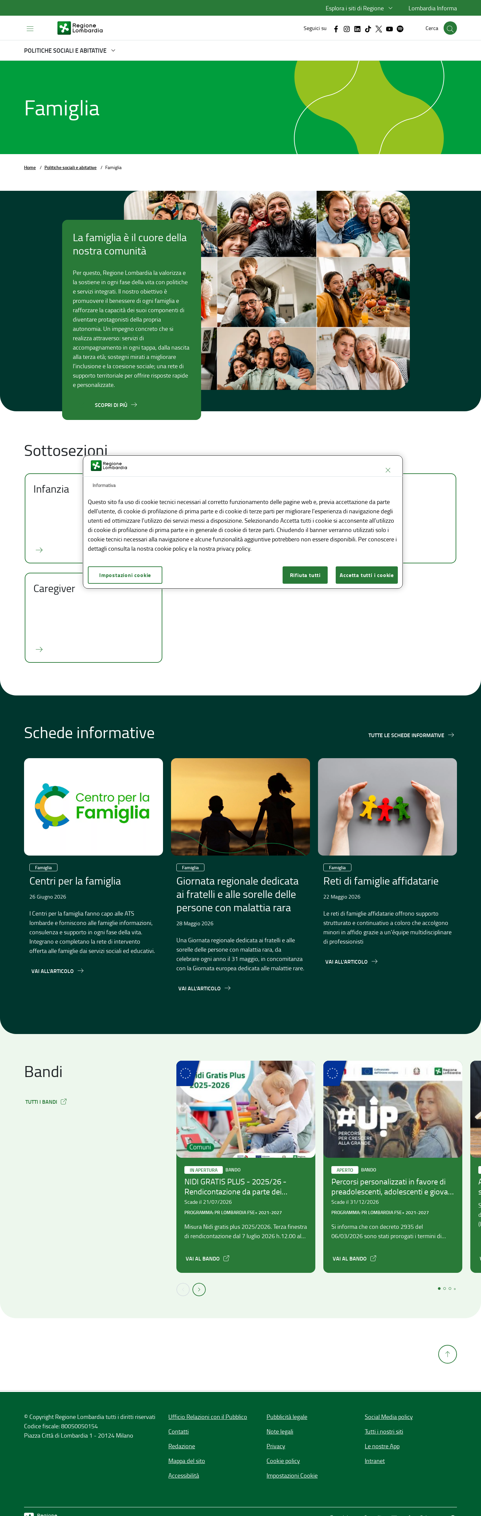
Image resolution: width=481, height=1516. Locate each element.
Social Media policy (389, 1417)
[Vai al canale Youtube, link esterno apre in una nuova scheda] (389, 28)
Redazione (181, 1446)
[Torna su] (447, 1391)
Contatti (178, 1431)
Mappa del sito (186, 1461)
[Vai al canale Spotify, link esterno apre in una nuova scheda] (400, 28)
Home (30, 167)
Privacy (276, 1446)
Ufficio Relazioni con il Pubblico (207, 1417)
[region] (243, 522)
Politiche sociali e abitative (70, 167)
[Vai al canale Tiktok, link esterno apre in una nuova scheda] (368, 28)
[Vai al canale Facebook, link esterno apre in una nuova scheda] (336, 28)
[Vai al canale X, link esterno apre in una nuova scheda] (379, 28)
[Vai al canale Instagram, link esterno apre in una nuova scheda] (347, 28)
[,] (46, 1101)
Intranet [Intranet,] (375, 1461)
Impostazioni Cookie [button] (292, 1475)
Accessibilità (183, 1475)
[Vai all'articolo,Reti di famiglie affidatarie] (351, 961)
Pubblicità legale (287, 1417)
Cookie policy (283, 1461)
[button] (360, 8)
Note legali (280, 1431)
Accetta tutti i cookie (367, 575)
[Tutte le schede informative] (411, 734)
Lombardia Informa (433, 8)
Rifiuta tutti (305, 575)
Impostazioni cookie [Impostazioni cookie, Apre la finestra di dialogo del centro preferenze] (125, 575)
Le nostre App (382, 1446)
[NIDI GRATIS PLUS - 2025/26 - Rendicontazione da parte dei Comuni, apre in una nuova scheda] (208, 1258)
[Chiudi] (387, 470)
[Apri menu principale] (30, 28)
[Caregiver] (93, 618)
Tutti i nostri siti (384, 1431)
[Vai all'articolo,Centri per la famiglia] (58, 970)
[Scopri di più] (116, 404)
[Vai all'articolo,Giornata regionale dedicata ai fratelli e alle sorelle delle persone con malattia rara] (204, 988)
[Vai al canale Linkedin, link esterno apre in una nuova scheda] (357, 28)
